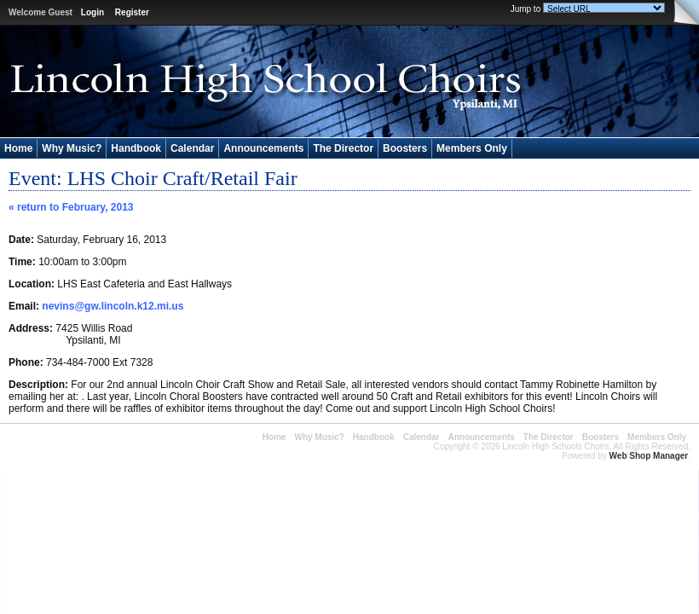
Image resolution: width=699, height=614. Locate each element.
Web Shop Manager (649, 455)
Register (132, 12)
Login (92, 12)
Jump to (526, 9)
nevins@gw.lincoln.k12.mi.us (112, 306)
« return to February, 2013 (71, 207)
